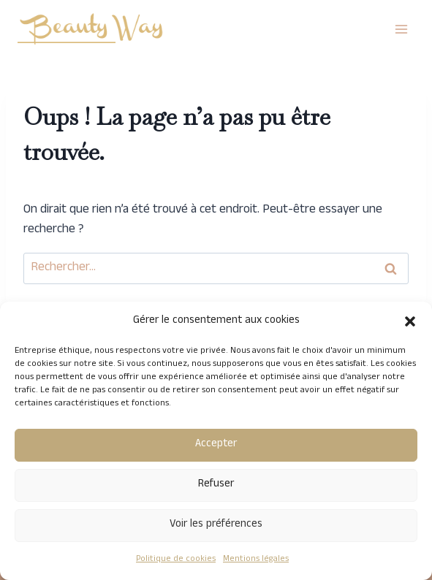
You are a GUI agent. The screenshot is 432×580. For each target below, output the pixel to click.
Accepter (216, 444)
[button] (410, 321)
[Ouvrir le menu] (400, 29)
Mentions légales (256, 559)
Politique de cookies (176, 559)
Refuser (216, 485)
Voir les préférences (216, 525)
